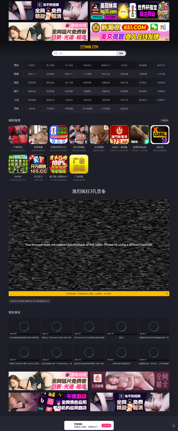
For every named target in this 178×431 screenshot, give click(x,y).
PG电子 (32, 65)
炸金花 (124, 65)
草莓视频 (69, 108)
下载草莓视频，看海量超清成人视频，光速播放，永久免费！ (117, 293)
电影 (16, 82)
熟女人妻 (106, 74)
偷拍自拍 (50, 82)
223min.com (89, 47)
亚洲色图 (50, 91)
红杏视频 (106, 108)
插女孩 (32, 108)
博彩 (16, 65)
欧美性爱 (87, 82)
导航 (16, 108)
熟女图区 (143, 91)
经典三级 (124, 82)
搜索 (121, 53)
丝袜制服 (124, 74)
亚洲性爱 (32, 82)
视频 (16, 73)
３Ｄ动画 (87, 74)
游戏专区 (87, 65)
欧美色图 (69, 91)
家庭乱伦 (50, 100)
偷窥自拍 (32, 91)
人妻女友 (69, 100)
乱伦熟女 (143, 82)
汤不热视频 (87, 108)
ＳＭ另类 (161, 74)
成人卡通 (69, 82)
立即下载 (106, 425)
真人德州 (50, 65)
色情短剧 (124, 108)
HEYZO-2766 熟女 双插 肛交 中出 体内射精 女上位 (29, 301)
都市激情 (32, 100)
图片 (16, 91)
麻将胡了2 (105, 65)
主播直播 (143, 74)
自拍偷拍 (50, 74)
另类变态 (161, 82)
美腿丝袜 (106, 91)
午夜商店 (50, 108)
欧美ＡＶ (69, 74)
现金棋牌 (143, 65)
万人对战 (69, 65)
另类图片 (161, 91)
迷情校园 (106, 100)
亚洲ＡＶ (32, 74)
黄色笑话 (143, 100)
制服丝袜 (106, 82)
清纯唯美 (124, 91)
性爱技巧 (161, 100)
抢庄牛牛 (161, 65)
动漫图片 (87, 91)
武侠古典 (87, 100)
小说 (16, 99)
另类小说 (124, 100)
